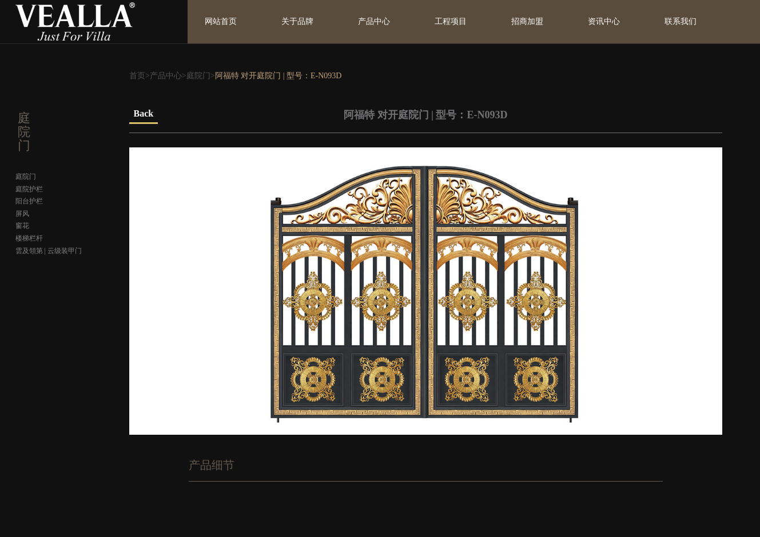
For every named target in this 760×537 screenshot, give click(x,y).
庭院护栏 (29, 189)
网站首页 (221, 21)
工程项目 (451, 21)
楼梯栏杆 (29, 238)
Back (144, 113)
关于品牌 (297, 21)
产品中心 (374, 21)
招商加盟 (527, 21)
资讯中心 (604, 21)
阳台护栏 (29, 201)
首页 (137, 75)
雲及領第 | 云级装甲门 (48, 251)
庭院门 (198, 75)
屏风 (22, 214)
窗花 (22, 226)
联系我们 (680, 21)
